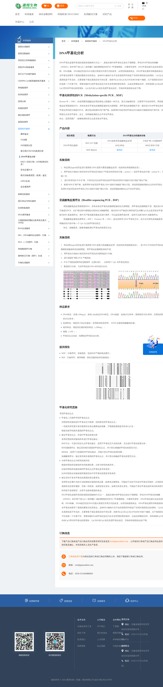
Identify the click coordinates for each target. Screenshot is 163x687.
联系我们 (145, 6)
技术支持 (81, 620)
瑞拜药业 (125, 646)
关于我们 (101, 626)
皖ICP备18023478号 (103, 680)
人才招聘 (101, 639)
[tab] (34, 46)
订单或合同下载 (76, 556)
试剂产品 (107, 14)
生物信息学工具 (84, 626)
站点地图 (101, 646)
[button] (34, 46)
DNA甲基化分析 (110, 41)
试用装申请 (32, 600)
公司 (31, 22)
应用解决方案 (91, 14)
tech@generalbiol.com (119, 541)
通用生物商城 (61, 6)
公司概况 (101, 620)
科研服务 (29, 14)
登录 (129, 6)
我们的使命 (102, 633)
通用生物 (125, 619)
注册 (132, 6)
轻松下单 (81, 633)
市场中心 (19, 22)
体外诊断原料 (46, 14)
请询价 (120, 150)
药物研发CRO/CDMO (68, 14)
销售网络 (81, 646)
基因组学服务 (91, 41)
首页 (17, 14)
